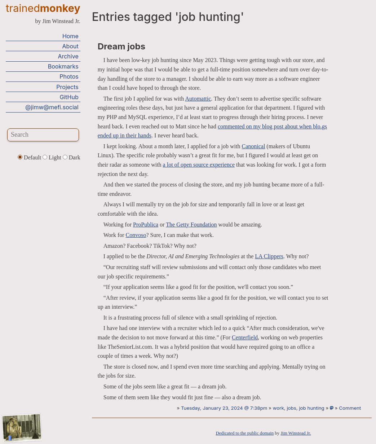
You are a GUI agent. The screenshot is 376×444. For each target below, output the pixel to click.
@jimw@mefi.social (51, 107)
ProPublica (145, 224)
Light (53, 157)
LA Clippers (269, 256)
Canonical (253, 146)
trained (43, 8)
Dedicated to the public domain (245, 433)
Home (70, 36)
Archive (68, 56)
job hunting (311, 408)
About (70, 46)
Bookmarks (63, 66)
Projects (67, 87)
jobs (291, 408)
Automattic (198, 99)
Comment (350, 408)
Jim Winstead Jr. (295, 433)
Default (30, 157)
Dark (71, 157)
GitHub (69, 97)
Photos (68, 76)
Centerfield (245, 337)
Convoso (136, 235)
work (278, 408)
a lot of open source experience (199, 165)
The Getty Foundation (191, 224)
